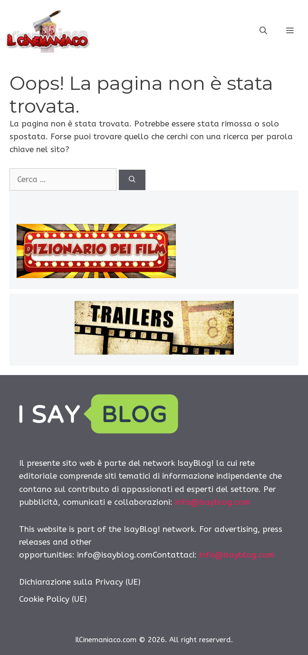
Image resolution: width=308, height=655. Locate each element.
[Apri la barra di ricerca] (263, 31)
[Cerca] (132, 180)
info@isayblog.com (212, 502)
